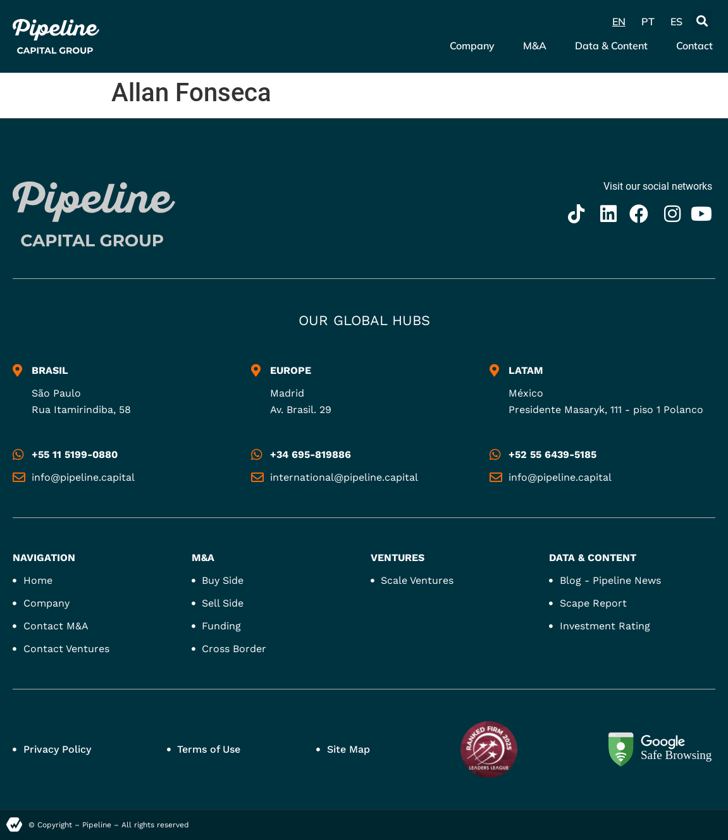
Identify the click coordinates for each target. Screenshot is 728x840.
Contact (694, 45)
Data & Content (611, 45)
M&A (534, 45)
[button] (702, 20)
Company (472, 45)
